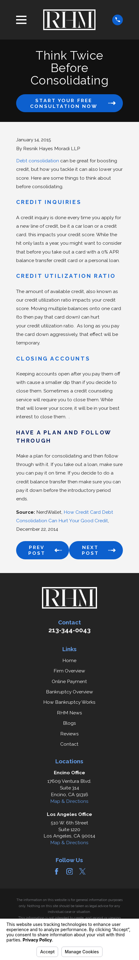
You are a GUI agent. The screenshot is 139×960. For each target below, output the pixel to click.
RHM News (69, 713)
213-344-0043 (69, 630)
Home (69, 660)
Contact (69, 744)
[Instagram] (69, 871)
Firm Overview (69, 671)
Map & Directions (69, 801)
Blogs (69, 723)
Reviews (69, 734)
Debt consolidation (37, 161)
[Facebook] (56, 871)
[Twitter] (82, 871)
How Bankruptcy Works (69, 702)
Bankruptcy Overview (69, 692)
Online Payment (69, 681)
